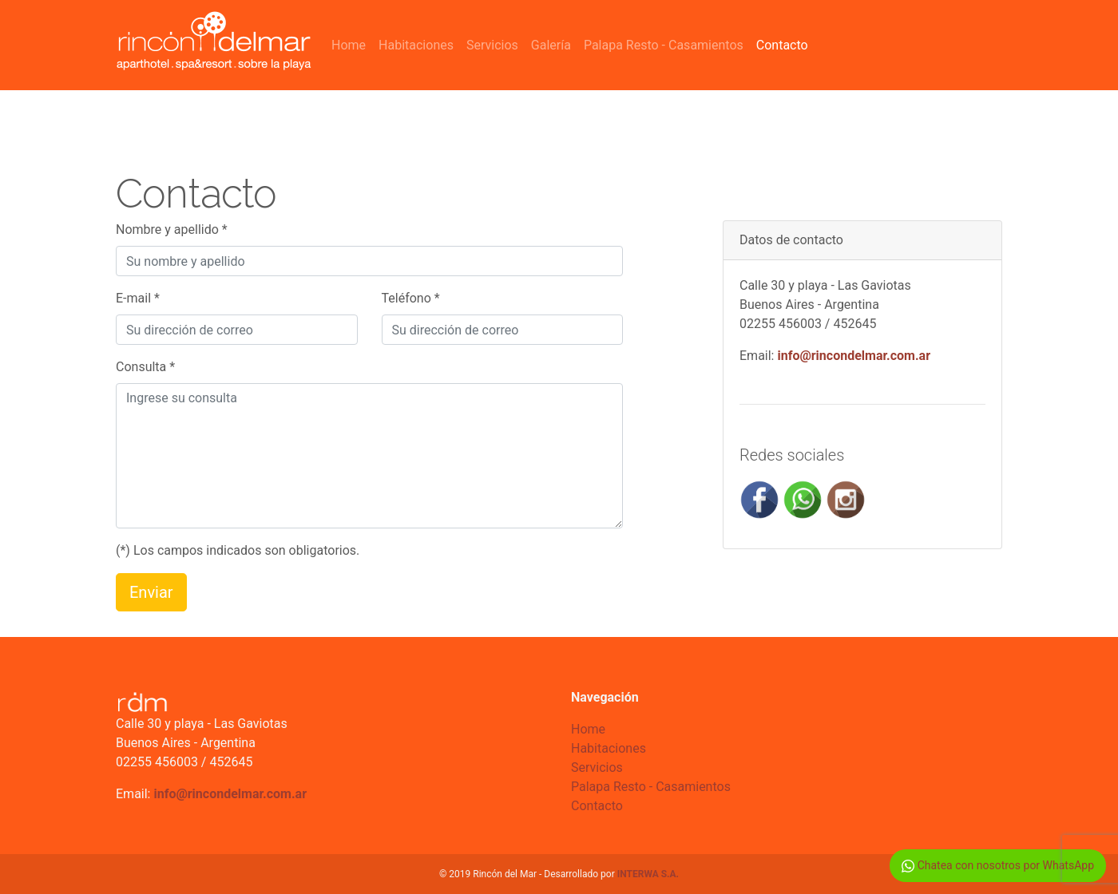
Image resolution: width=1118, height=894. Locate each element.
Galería (551, 45)
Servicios (492, 45)
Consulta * (145, 366)
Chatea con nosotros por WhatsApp (998, 865)
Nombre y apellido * (172, 229)
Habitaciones (416, 45)
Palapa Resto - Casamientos (663, 45)
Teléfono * (411, 298)
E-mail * (138, 298)
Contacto (782, 45)
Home (348, 45)
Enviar (151, 592)
